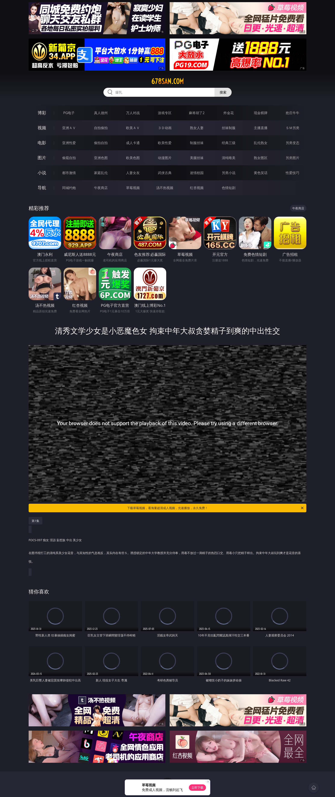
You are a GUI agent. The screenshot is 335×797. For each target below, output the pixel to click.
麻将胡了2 (196, 112)
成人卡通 (133, 142)
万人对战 (133, 112)
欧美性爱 (165, 142)
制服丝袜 (197, 142)
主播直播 (260, 127)
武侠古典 (165, 172)
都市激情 (69, 172)
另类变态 (292, 142)
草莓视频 (133, 187)
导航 (42, 188)
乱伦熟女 (260, 142)
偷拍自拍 (101, 142)
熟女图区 (260, 157)
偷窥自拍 (69, 157)
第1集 (35, 521)
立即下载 (197, 787)
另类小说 (228, 172)
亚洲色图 (101, 157)
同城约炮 (69, 187)
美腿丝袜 (197, 157)
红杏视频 (197, 187)
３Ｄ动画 (165, 127)
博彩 (42, 113)
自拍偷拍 (101, 127)
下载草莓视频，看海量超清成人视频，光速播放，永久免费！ (215, 508)
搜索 (223, 92)
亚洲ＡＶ (69, 127)
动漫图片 (165, 157)
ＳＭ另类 (292, 127)
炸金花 (228, 112)
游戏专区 (165, 112)
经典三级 (228, 142)
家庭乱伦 (101, 172)
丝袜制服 (228, 127)
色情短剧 (228, 187)
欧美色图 (133, 157)
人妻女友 (133, 172)
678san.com (167, 81)
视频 (42, 128)
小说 (42, 173)
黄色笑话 (260, 172)
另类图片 (292, 157)
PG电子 (69, 112)
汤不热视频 (164, 187)
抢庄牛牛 (292, 112)
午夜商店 (101, 187)
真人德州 (101, 112)
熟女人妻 (197, 127)
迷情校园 (197, 172)
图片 (42, 158)
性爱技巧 (292, 172)
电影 (42, 143)
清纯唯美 (228, 157)
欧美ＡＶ (133, 127)
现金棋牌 (260, 112)
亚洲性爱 (69, 142)
